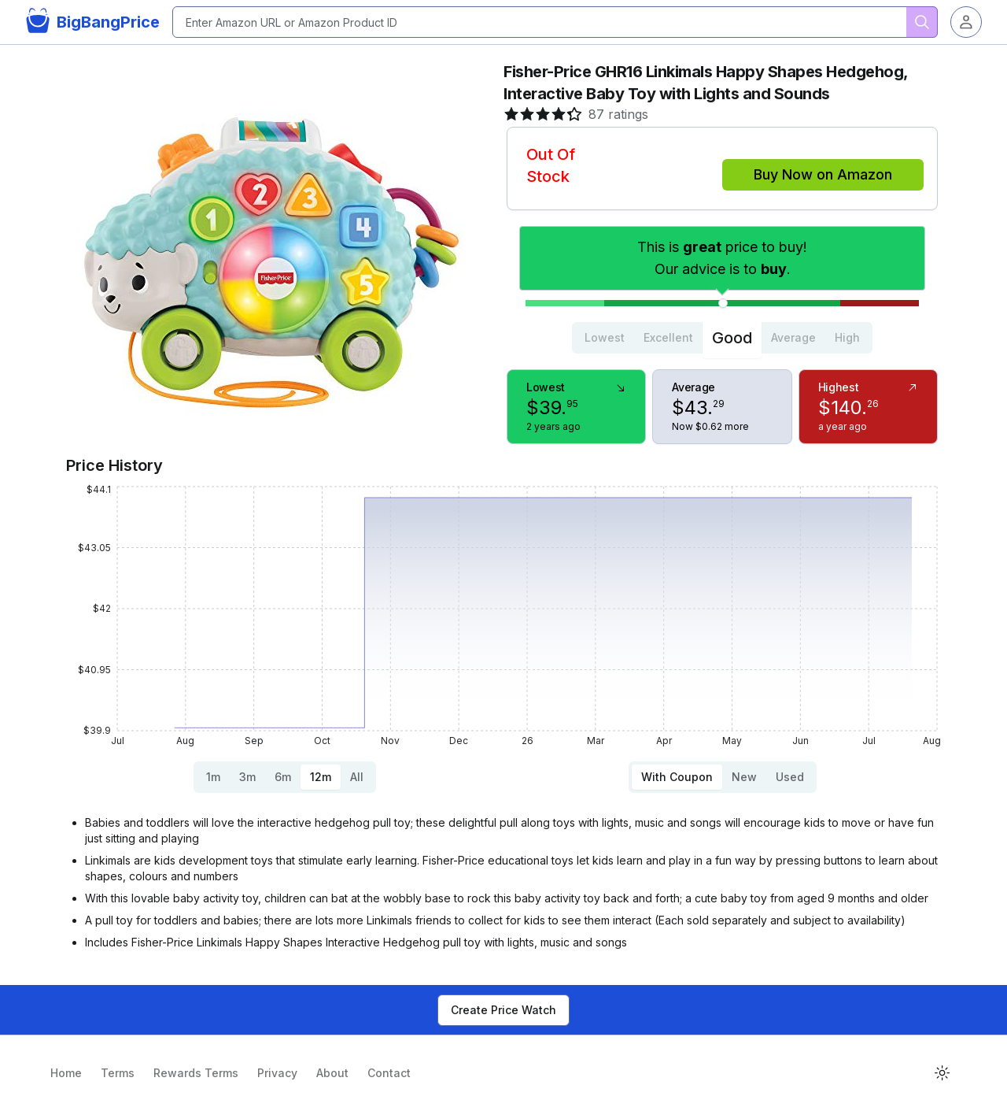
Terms (118, 1073)
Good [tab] (732, 337)
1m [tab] (213, 776)
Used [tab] (790, 776)
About (332, 1073)
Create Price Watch (503, 1010)
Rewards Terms (195, 1073)
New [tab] (744, 776)
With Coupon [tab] (677, 776)
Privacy (277, 1073)
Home (66, 1073)
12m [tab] (320, 776)
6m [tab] (283, 776)
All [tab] (356, 776)
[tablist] (722, 338)
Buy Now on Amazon (823, 174)
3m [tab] (247, 776)
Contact (389, 1073)
